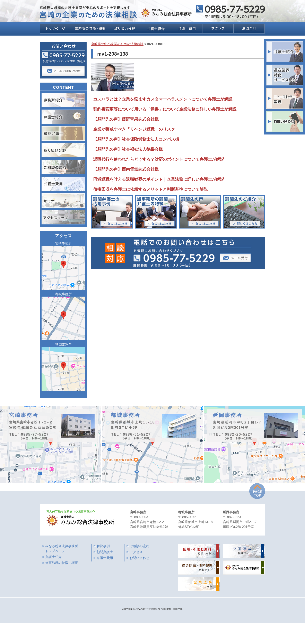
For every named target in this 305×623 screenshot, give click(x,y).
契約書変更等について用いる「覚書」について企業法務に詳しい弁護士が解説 (164, 109)
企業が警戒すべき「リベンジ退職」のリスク (134, 129)
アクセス (136, 552)
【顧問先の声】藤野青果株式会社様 (126, 119)
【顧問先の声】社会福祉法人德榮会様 (128, 149)
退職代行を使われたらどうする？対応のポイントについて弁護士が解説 (158, 159)
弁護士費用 (105, 558)
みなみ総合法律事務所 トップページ (61, 548)
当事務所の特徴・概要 (61, 563)
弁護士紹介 (53, 557)
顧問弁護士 (105, 552)
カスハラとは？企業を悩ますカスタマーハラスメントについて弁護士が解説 (162, 99)
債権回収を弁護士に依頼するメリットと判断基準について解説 (150, 189)
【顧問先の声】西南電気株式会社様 (126, 169)
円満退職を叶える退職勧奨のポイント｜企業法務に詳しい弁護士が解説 (158, 179)
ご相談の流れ (139, 546)
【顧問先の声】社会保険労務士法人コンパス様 (136, 139)
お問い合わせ (139, 558)
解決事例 (103, 546)
